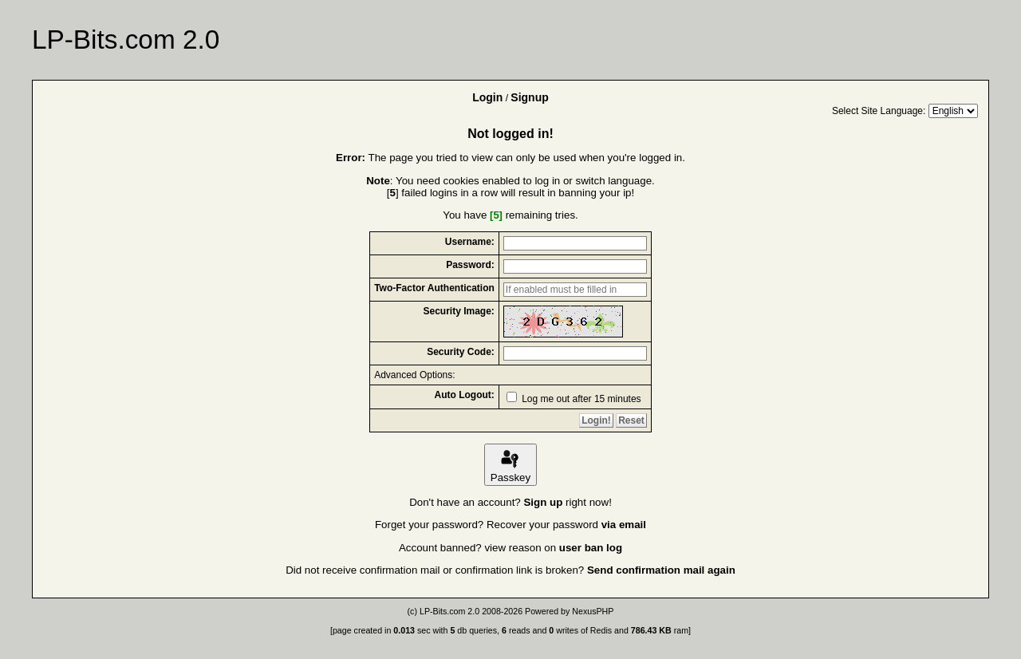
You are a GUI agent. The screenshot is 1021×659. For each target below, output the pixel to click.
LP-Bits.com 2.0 (449, 611)
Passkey (510, 464)
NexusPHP (592, 611)
